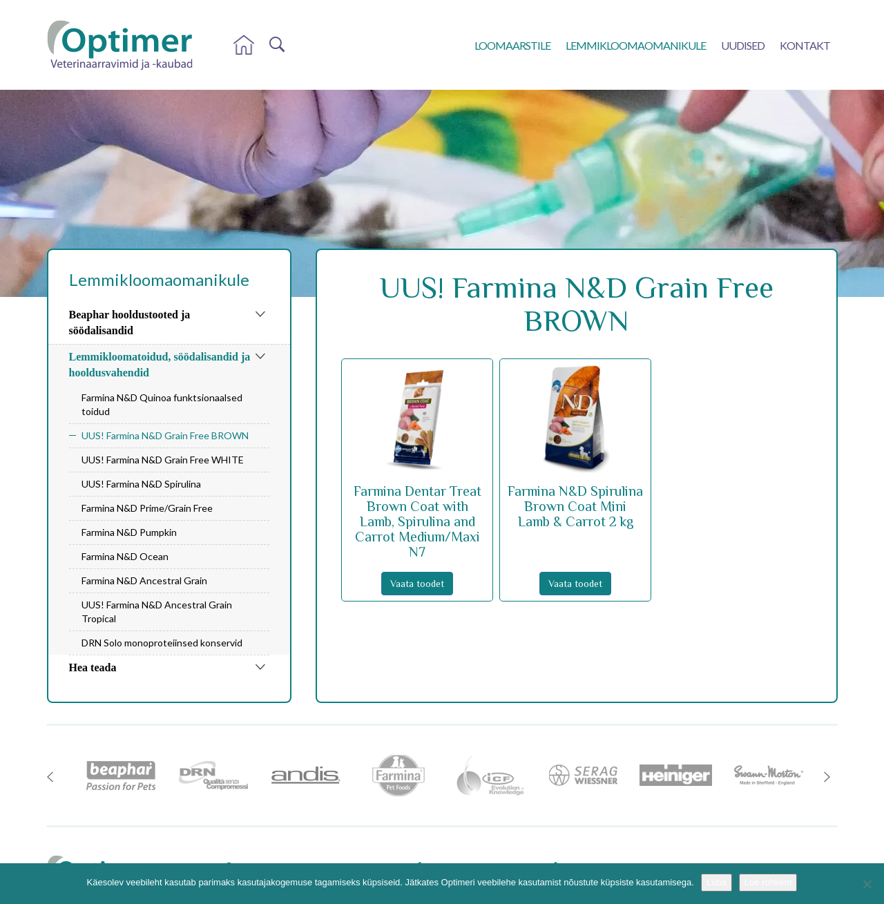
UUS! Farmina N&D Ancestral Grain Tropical (156, 611)
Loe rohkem (768, 882)
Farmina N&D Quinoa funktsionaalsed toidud (161, 404)
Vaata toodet (417, 583)
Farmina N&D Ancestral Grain (144, 580)
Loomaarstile (512, 45)
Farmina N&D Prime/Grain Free (147, 508)
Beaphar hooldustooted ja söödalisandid (130, 322)
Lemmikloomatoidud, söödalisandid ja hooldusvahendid (160, 364)
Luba (717, 882)
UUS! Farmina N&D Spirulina (141, 484)
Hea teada (93, 667)
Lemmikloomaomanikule (636, 45)
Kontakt (805, 45)
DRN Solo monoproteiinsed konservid (161, 642)
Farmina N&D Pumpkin (129, 532)
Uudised (743, 45)
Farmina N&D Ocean (125, 556)
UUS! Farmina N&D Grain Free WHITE (162, 459)
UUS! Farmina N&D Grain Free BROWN (165, 435)
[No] (867, 884)
